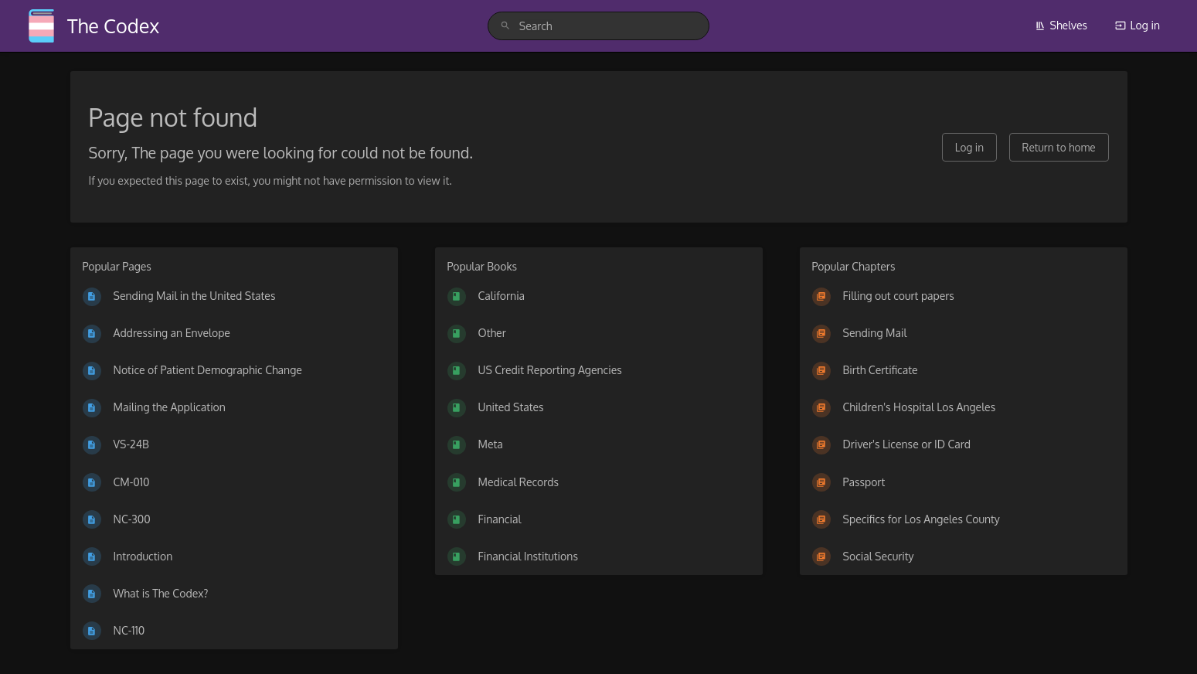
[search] (598, 26)
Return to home (1059, 147)
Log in (1137, 25)
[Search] (505, 25)
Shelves (1061, 25)
